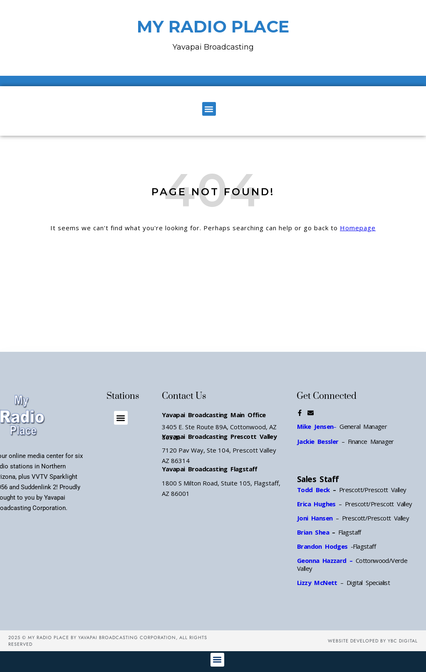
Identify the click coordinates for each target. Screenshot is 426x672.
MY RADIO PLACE (213, 26)
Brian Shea (313, 532)
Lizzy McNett (317, 582)
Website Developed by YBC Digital (373, 640)
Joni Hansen (316, 518)
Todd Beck (313, 489)
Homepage (358, 228)
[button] (209, 109)
